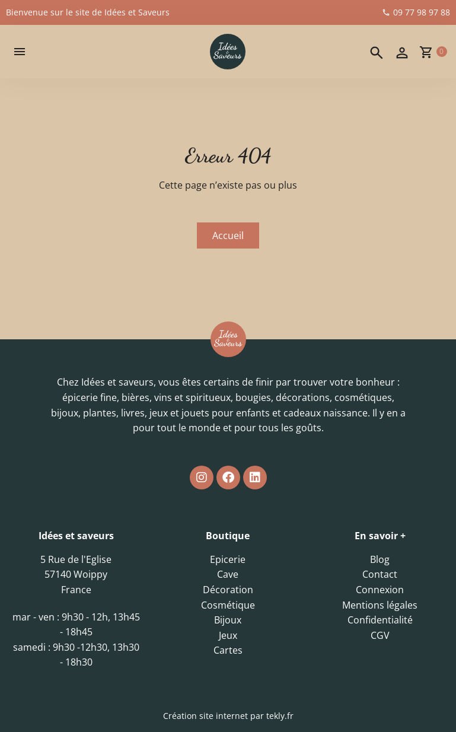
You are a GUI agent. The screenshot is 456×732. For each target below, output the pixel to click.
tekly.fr (280, 715)
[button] (19, 51)
